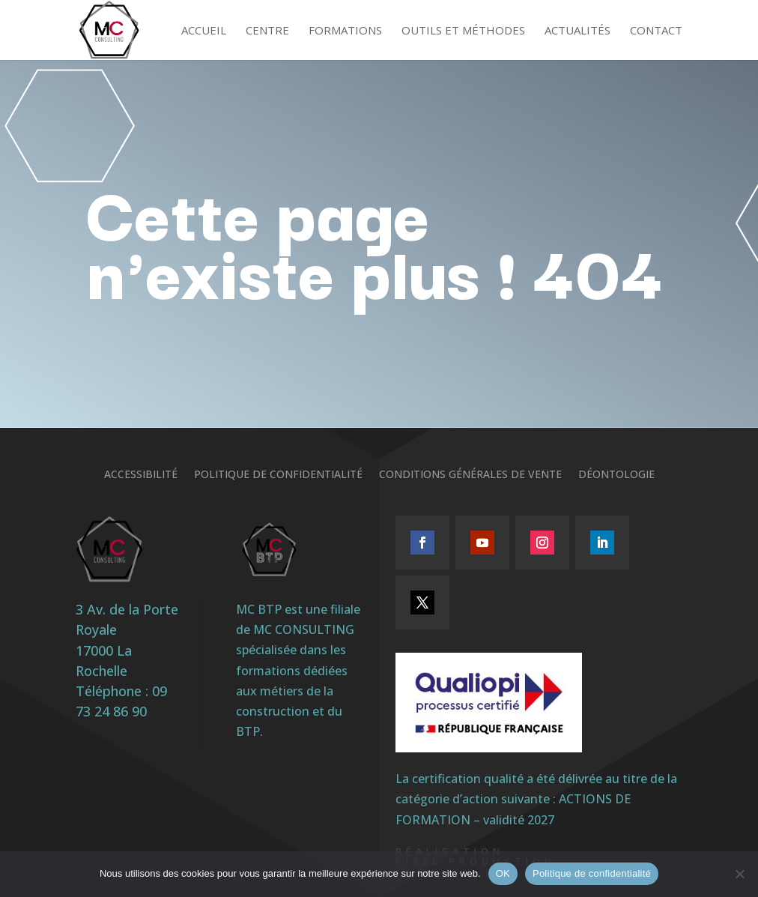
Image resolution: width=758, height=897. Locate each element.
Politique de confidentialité (278, 475)
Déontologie (616, 475)
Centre (267, 31)
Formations (345, 31)
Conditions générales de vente (470, 475)
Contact (656, 31)
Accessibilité (141, 475)
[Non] (739, 873)
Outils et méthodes (463, 31)
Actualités (577, 31)
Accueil (203, 31)
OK (503, 873)
